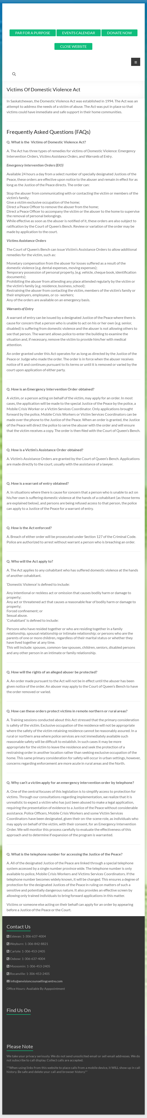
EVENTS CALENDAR (78, 33)
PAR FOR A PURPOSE (32, 33)
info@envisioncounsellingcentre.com (36, 981)
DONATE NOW (119, 33)
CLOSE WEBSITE (73, 46)
